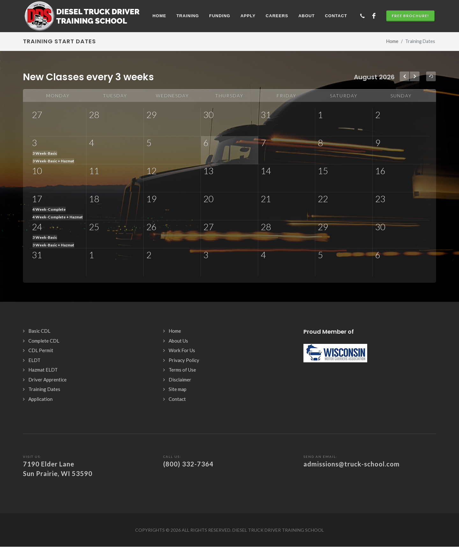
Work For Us (182, 350)
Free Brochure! (410, 15)
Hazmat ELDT (43, 370)
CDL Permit (40, 350)
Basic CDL (39, 331)
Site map (177, 389)
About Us (178, 341)
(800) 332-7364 (188, 464)
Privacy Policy (184, 360)
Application (40, 399)
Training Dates (44, 389)
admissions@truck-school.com (351, 464)
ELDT (34, 360)
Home (392, 41)
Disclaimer (180, 379)
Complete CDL (43, 341)
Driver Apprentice (47, 379)
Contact (177, 399)
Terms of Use (182, 370)
